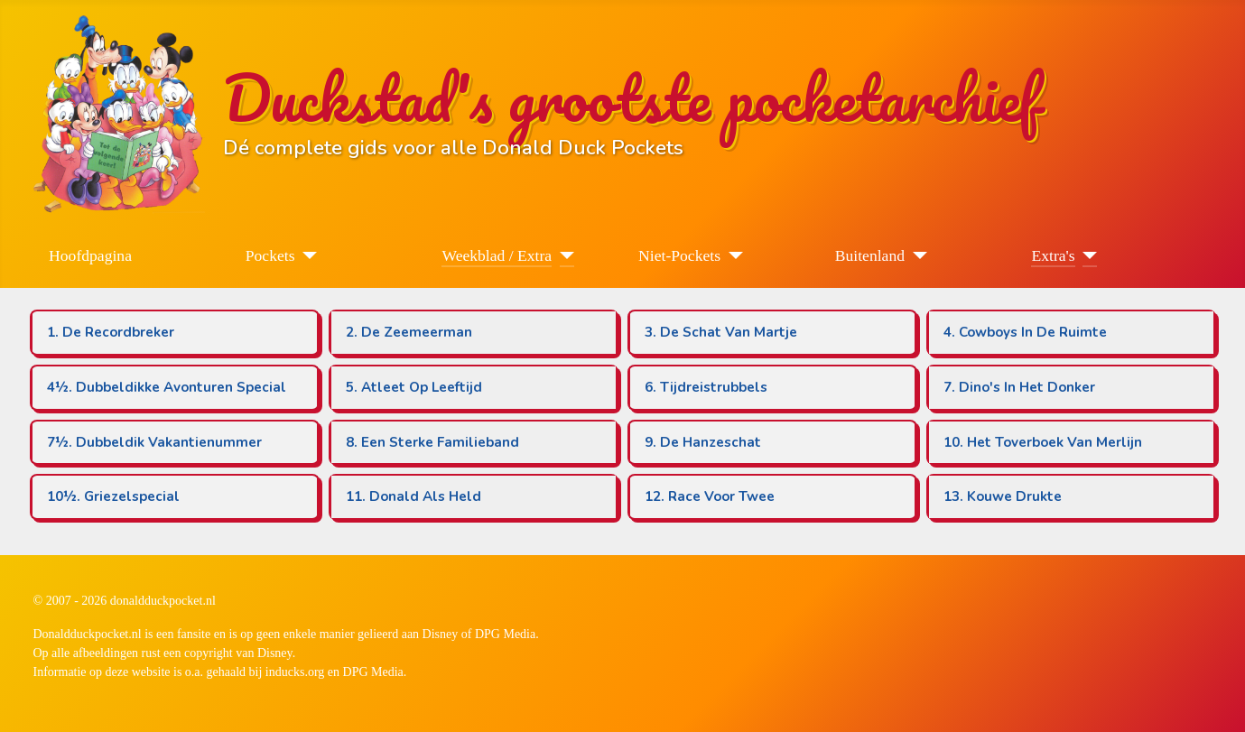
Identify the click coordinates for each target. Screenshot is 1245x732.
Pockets (270, 255)
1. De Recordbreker (110, 332)
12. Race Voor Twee (710, 496)
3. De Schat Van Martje (721, 332)
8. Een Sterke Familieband (432, 442)
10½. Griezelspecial (113, 496)
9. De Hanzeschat (703, 442)
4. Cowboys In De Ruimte (1025, 332)
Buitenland (870, 255)
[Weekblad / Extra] (563, 255)
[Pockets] (306, 255)
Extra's (1052, 255)
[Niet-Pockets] (731, 255)
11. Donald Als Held (413, 496)
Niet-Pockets (679, 255)
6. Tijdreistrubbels (706, 387)
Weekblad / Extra (496, 255)
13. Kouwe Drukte (1002, 496)
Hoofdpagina (90, 255)
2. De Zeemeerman (409, 332)
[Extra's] (1086, 255)
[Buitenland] (916, 255)
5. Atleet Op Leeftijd (414, 387)
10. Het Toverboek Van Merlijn (1042, 442)
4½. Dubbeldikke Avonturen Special (166, 387)
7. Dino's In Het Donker (1019, 387)
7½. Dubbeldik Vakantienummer (154, 442)
